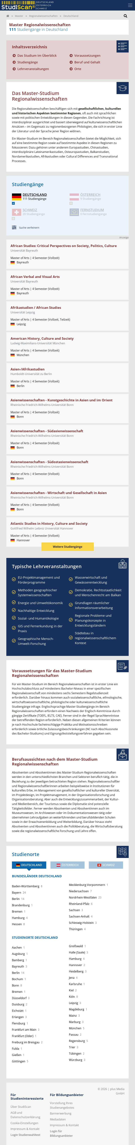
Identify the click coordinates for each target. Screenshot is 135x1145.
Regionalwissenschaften (43, 16)
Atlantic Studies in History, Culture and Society (49, 523)
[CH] (13, 218)
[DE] (13, 203)
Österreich (68, 865)
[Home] (7, 16)
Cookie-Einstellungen (24, 1123)
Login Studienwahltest (25, 1135)
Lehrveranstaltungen (33, 69)
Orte (77, 69)
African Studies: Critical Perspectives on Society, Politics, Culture (64, 245)
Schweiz (106, 865)
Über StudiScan (21, 1107)
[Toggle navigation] (130, 5)
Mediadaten (58, 1119)
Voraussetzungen (87, 55)
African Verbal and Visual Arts (35, 276)
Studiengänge (27, 62)
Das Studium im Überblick (37, 55)
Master (19, 16)
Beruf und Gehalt (87, 62)
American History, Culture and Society (42, 338)
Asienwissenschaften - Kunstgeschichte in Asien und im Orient (61, 400)
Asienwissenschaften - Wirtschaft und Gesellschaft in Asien (59, 492)
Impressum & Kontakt (25, 1129)
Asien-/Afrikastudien (27, 369)
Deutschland (29, 865)
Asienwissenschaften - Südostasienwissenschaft (49, 461)
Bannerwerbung (60, 1113)
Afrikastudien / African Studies (36, 307)
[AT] (71, 203)
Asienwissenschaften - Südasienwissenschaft (47, 431)
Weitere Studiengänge (67, 547)
